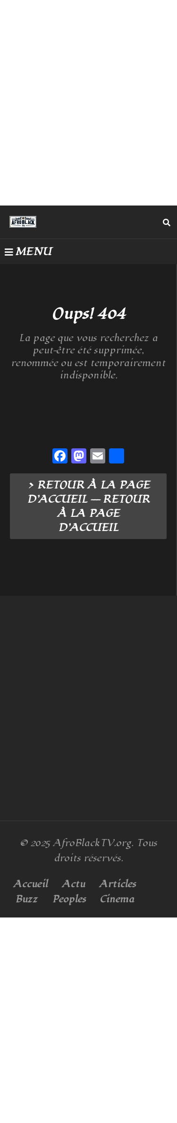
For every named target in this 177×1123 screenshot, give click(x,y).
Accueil (30, 884)
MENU (28, 251)
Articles (117, 884)
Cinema (117, 899)
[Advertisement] (88, 102)
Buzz (26, 899)
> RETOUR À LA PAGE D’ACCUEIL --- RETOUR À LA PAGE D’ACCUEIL (88, 506)
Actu (73, 884)
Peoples (69, 899)
